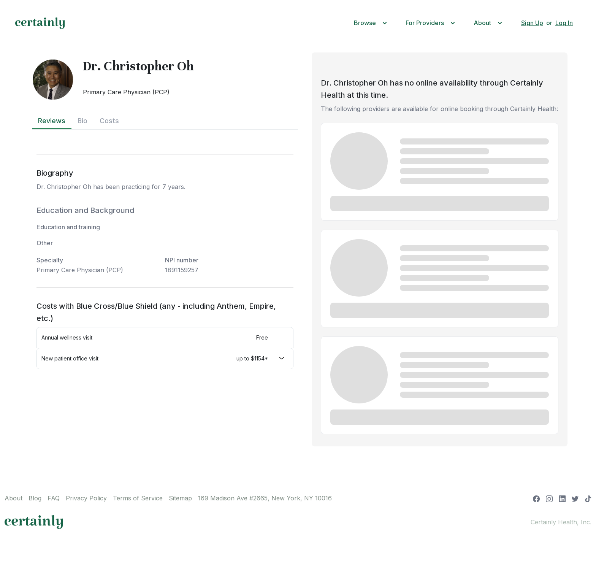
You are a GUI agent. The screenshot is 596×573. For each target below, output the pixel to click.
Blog (35, 498)
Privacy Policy (86, 498)
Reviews (51, 121)
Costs (109, 121)
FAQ (54, 498)
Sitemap (180, 498)
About (13, 498)
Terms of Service (138, 498)
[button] (372, 23)
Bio (82, 121)
